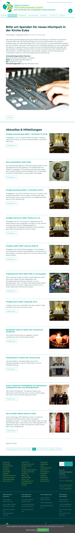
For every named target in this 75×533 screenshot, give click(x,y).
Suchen (68, 464)
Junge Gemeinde (28, 471)
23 (26, 449)
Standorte (62, 15)
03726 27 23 (48, 502)
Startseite (4, 15)
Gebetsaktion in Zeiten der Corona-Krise (23, 358)
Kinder (24, 468)
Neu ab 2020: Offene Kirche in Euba (21, 414)
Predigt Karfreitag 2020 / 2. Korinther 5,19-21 (24, 190)
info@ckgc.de (67, 489)
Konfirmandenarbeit (29, 470)
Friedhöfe (43, 473)
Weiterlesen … (12, 145)
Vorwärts (52, 449)
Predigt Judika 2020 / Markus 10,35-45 (22, 246)
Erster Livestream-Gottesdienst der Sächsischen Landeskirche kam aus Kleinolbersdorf (26, 387)
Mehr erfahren (31, 530)
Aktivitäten (43, 15)
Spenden (57, 2)
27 (42, 449)
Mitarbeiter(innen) (9, 475)
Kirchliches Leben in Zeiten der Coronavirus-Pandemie (25, 331)
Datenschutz (69, 2)
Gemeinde (11, 15)
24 (30, 449)
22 (22, 449)
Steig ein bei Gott (28, 464)
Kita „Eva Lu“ (54, 15)
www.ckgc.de (68, 480)
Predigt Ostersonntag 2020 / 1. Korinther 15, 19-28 (26, 134)
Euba (42, 466)
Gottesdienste (22, 15)
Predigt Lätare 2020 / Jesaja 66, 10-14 (21, 302)
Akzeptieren (43, 530)
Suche (52, 2)
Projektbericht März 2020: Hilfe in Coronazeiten (26, 274)
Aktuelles (6, 470)
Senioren (25, 473)
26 (38, 449)
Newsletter (6, 471)
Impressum (63, 2)
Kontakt (49, 2)
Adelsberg (44, 464)
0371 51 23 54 (67, 504)
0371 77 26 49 (68, 485)
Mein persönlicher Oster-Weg (18, 162)
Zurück (9, 117)
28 (46, 449)
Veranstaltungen (33, 15)
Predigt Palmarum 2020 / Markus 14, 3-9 (23, 218)
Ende (59, 449)
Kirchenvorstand (8, 477)
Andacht (6, 468)
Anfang (9, 449)
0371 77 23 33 (30, 504)
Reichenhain (44, 471)
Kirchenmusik (27, 466)
